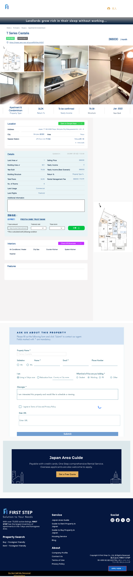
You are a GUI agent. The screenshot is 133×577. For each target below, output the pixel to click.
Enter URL (22, 413)
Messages (21, 387)
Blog (54, 540)
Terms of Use (58, 560)
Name (36, 360)
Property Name (23, 350)
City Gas (36, 249)
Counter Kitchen (52, 249)
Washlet (12, 254)
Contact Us (57, 556)
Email (65, 360)
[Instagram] (112, 520)
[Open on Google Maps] (71, 123)
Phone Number (97, 360)
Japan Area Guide (60, 520)
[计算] (76, 228)
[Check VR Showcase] (71, 243)
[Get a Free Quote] (67, 474)
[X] (123, 520)
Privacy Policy (58, 564)
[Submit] (67, 434)
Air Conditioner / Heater (17, 249)
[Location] (7, 42)
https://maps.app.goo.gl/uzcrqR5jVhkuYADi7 (26, 42)
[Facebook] (118, 520)
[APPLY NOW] (117, 568)
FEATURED (10, 38)
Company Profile (60, 552)
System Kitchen (70, 249)
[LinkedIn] (128, 520)
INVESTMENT (22, 38)
